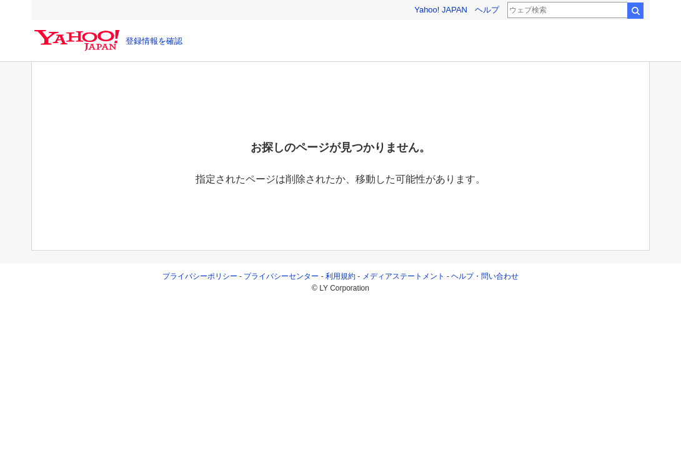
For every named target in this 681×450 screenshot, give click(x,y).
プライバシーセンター (281, 276)
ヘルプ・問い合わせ (485, 276)
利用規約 (340, 276)
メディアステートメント (403, 276)
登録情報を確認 (154, 41)
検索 (635, 10)
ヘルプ (487, 9)
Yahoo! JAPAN (440, 9)
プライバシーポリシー (199, 276)
